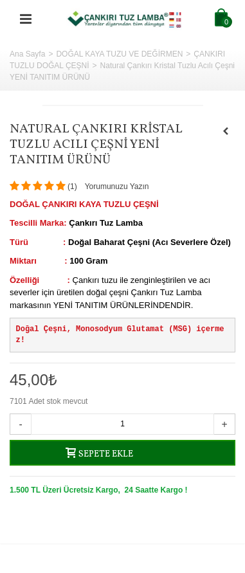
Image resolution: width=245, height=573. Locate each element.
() (72, 186)
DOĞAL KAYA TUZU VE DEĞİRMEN (119, 54)
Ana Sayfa (27, 54)
